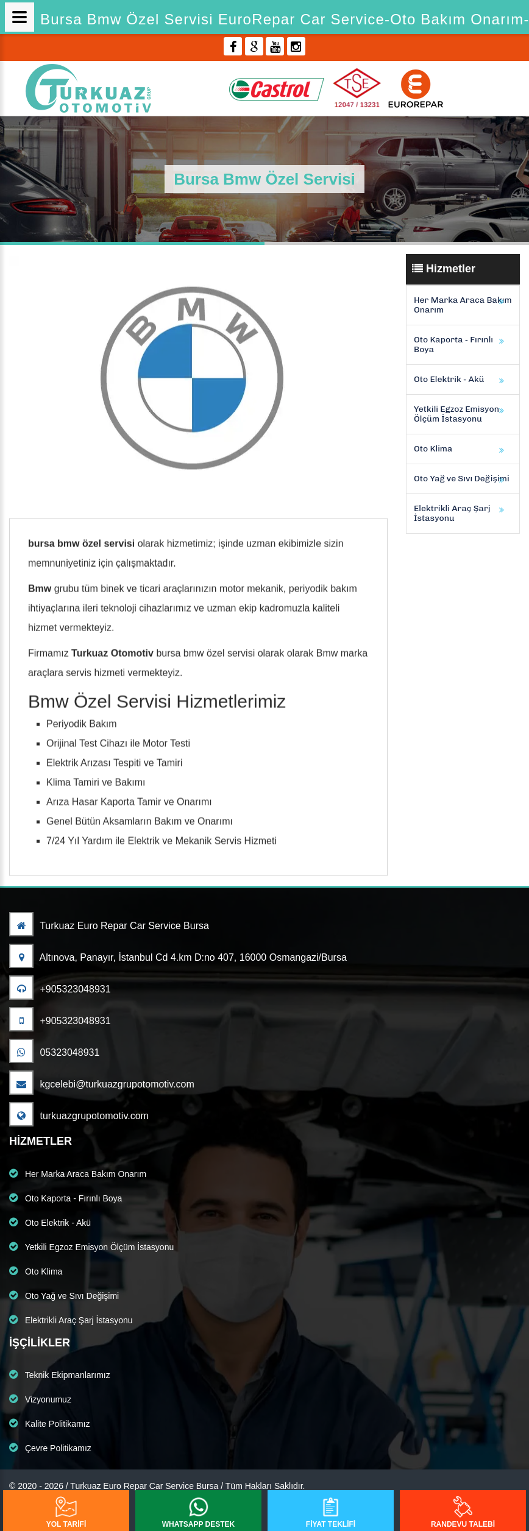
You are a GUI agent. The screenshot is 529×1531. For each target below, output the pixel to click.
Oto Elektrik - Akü (449, 379)
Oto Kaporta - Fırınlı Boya (453, 344)
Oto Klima (433, 449)
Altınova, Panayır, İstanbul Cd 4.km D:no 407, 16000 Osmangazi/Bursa (178, 957)
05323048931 (54, 1052)
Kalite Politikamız (49, 1423)
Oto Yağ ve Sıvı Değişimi (461, 478)
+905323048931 (60, 989)
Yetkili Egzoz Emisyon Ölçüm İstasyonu (456, 414)
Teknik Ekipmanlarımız (59, 1374)
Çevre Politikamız (50, 1447)
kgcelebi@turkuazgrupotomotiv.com (101, 1084)
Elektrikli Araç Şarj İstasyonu (452, 513)
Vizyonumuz (40, 1398)
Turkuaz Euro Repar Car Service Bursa (109, 926)
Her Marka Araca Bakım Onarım (463, 305)
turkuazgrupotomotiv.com (79, 1116)
